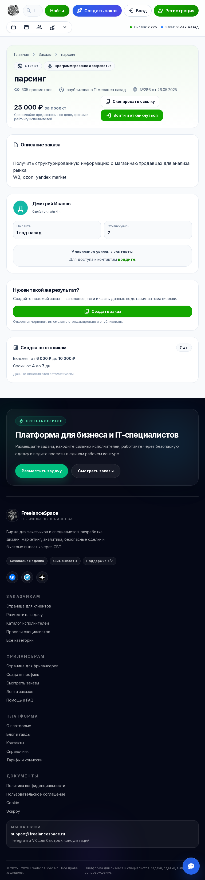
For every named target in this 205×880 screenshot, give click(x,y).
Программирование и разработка (79, 66)
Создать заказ (102, 311)
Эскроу (13, 811)
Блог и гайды (18, 734)
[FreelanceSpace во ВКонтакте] (12, 577)
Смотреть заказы (96, 471)
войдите (126, 259)
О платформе (18, 725)
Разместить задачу (42, 471)
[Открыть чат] (191, 866)
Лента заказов (19, 691)
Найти (57, 10)
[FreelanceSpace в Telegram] (27, 577)
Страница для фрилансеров (32, 666)
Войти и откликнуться (132, 115)
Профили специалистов (28, 631)
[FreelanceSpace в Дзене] (42, 577)
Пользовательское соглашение (35, 794)
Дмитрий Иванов (51, 203)
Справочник (17, 751)
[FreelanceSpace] (13, 11)
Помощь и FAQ (19, 700)
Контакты (15, 743)
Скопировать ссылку (130, 101)
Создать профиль (22, 674)
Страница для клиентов (28, 606)
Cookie (12, 802)
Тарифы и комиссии (24, 760)
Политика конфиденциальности (35, 785)
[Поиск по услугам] (33, 11)
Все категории (20, 640)
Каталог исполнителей (27, 623)
